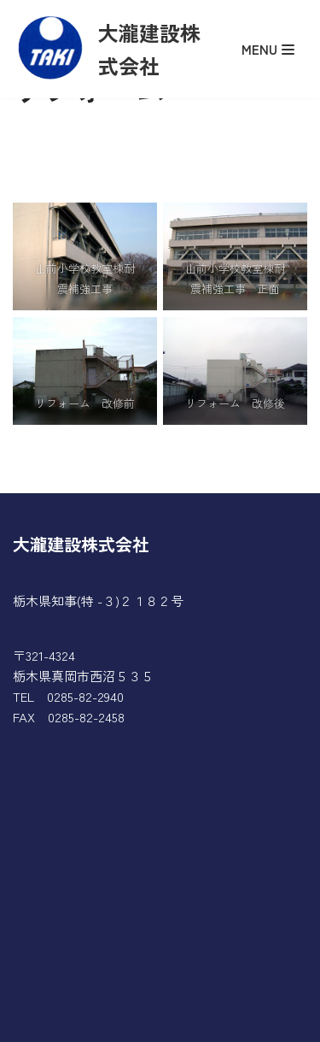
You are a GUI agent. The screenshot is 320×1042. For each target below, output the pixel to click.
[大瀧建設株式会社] (112, 49)
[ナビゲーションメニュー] (272, 49)
